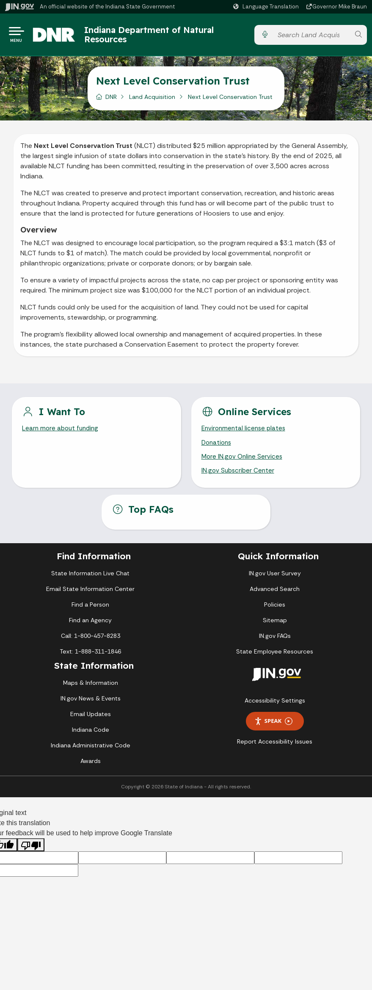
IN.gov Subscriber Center (239, 477)
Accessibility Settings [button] (275, 707)
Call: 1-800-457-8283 (90, 642)
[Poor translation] (30, 851)
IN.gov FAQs (275, 642)
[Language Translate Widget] (267, 7)
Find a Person (90, 611)
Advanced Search (275, 595)
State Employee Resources (274, 658)
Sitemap (275, 626)
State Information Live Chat (90, 579)
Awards (90, 767)
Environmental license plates (245, 432)
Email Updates (90, 720)
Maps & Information (90, 689)
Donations (217, 447)
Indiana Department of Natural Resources (157, 36)
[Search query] (311, 36)
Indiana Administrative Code (90, 751)
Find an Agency (90, 626)
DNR (111, 100)
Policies (274, 611)
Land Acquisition (152, 100)
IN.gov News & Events (91, 704)
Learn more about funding (62, 432)
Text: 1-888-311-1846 (90, 658)
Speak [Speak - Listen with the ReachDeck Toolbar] (273, 728)
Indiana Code (90, 736)
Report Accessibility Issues (274, 748)
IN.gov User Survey (275, 579)
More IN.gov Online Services (243, 461)
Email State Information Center (90, 595)
